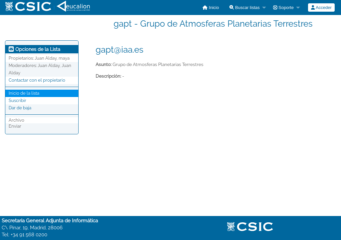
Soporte (283, 7)
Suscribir (17, 100)
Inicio (210, 7)
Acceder (321, 7)
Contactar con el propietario (37, 80)
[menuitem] (210, 7)
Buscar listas (244, 7)
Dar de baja (20, 107)
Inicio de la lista (24, 93)
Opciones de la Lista (34, 49)
